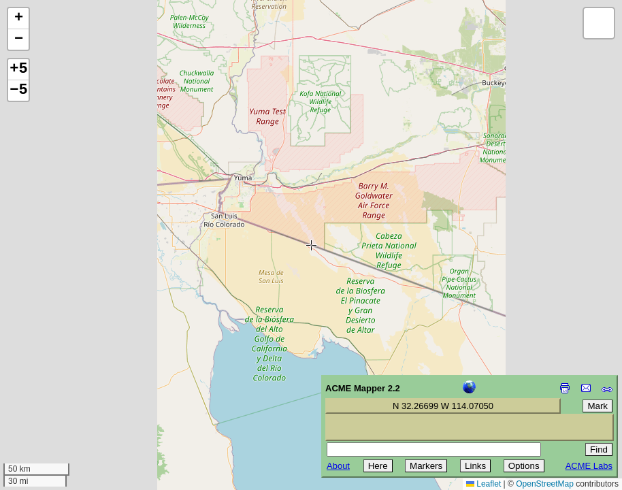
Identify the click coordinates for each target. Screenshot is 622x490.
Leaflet (483, 484)
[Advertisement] (72, 393)
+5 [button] (18, 69)
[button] (18, 18)
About (338, 466)
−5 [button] (18, 90)
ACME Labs (589, 466)
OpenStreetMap (545, 484)
